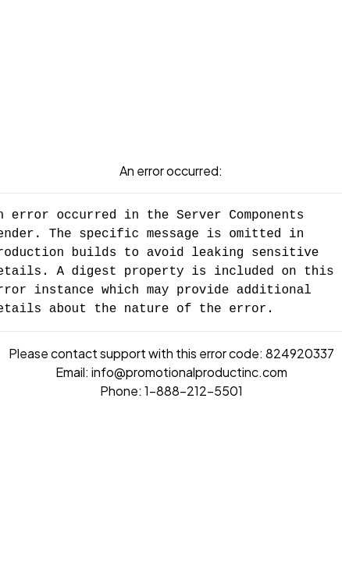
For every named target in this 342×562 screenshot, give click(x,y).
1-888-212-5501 (193, 390)
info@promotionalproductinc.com (189, 372)
